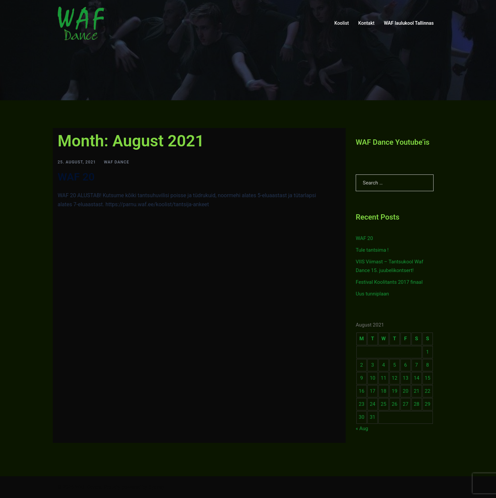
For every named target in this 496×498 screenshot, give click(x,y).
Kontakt (366, 23)
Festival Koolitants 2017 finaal (389, 282)
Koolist (341, 23)
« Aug (362, 428)
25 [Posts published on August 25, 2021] (383, 404)
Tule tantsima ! (372, 250)
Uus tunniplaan (372, 294)
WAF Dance (116, 162)
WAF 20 (76, 176)
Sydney (157, 487)
